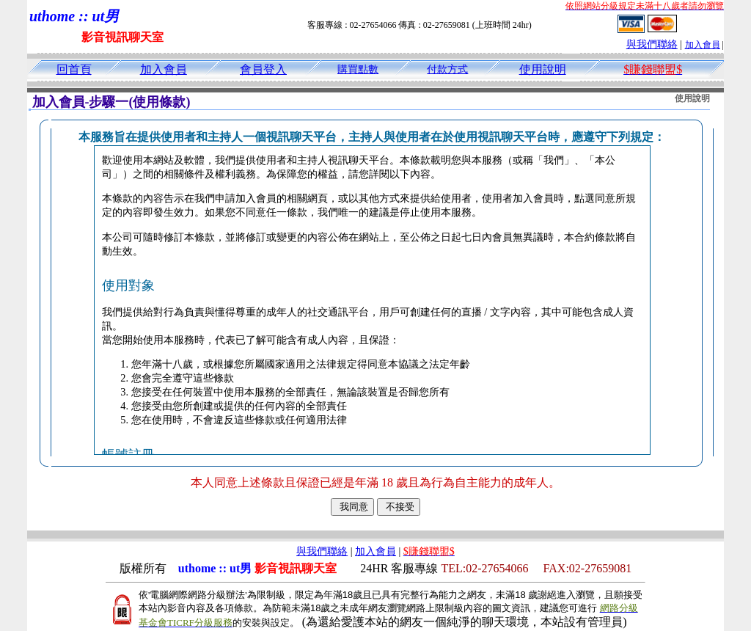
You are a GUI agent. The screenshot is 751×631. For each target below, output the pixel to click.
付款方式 (447, 69)
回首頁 (74, 69)
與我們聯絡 (652, 44)
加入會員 (702, 45)
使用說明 (542, 69)
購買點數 (357, 69)
